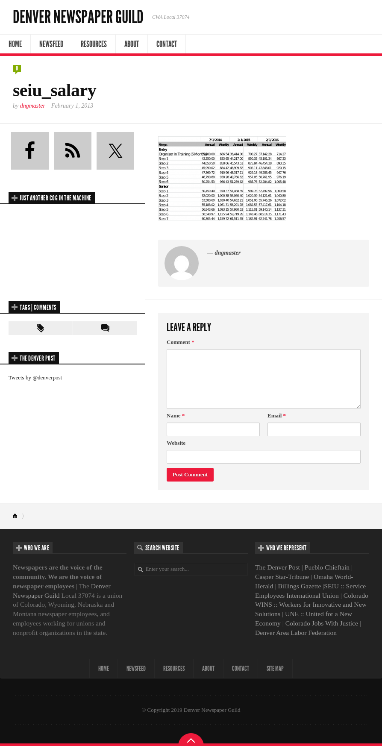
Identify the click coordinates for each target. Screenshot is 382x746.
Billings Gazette (299, 586)
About (131, 44)
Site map (275, 668)
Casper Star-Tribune (282, 576)
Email (276, 415)
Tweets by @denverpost (35, 377)
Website (176, 443)
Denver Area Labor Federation (296, 632)
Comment (180, 342)
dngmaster (32, 106)
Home (15, 44)
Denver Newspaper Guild (78, 17)
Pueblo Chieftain (327, 567)
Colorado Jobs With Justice (321, 623)
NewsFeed (51, 44)
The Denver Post (277, 567)
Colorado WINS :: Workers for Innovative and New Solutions (311, 605)
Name (176, 415)
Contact (166, 44)
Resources (94, 44)
